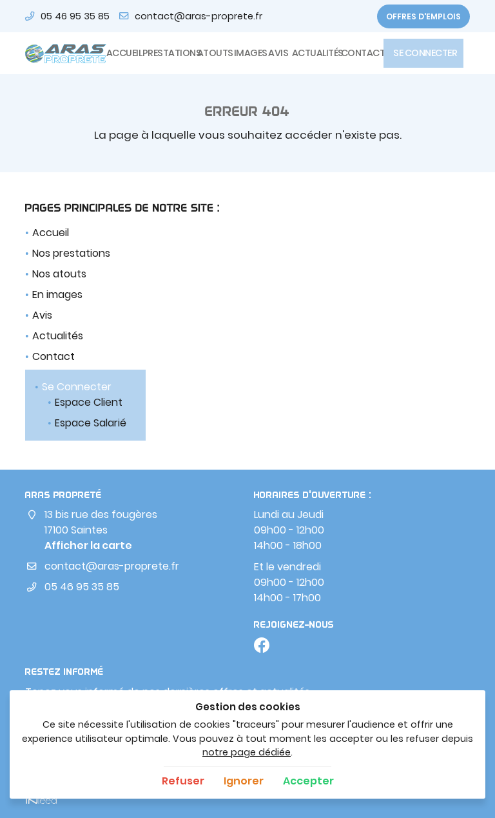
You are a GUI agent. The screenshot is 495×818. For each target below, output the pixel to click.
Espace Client (88, 402)
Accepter (308, 780)
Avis (276, 52)
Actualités (312, 52)
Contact (358, 52)
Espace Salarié (90, 422)
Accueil (120, 52)
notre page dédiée (246, 752)
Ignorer (244, 780)
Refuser (183, 780)
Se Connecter (423, 52)
